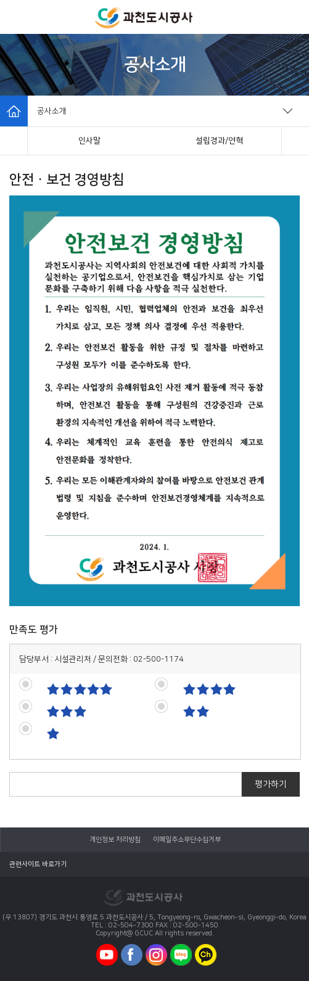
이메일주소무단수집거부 (187, 839)
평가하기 (271, 784)
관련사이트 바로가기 (38, 864)
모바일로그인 (290, 17)
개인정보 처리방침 (115, 839)
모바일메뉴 (17, 17)
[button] (14, 141)
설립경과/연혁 (219, 140)
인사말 (89, 140)
